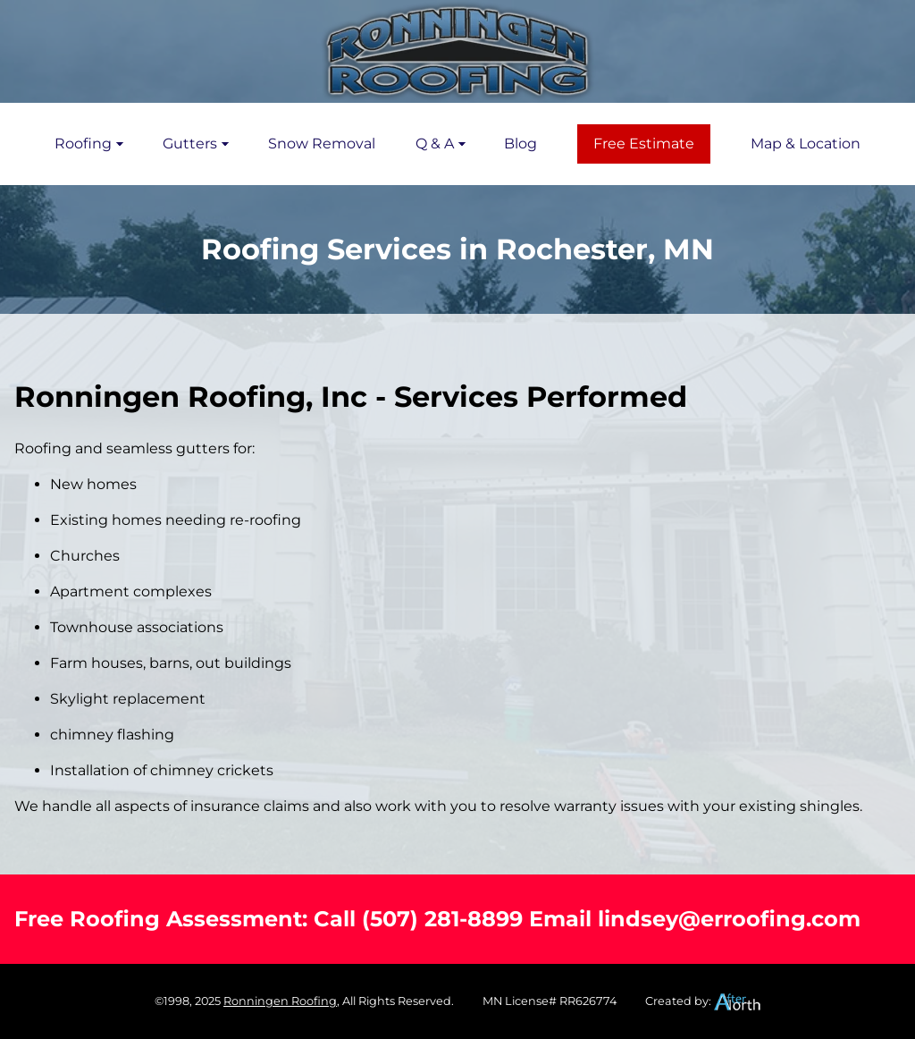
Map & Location (805, 143)
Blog (520, 143)
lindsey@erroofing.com (729, 919)
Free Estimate (643, 143)
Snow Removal (321, 143)
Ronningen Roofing (280, 1001)
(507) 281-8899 (442, 919)
